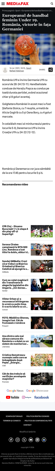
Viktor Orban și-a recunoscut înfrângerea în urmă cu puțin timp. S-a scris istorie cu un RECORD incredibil (15, 303)
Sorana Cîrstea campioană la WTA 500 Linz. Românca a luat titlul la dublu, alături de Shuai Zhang (15, 248)
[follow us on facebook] (41, 397)
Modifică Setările (28, 432)
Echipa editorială (14, 416)
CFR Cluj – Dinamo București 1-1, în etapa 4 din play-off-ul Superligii (15, 230)
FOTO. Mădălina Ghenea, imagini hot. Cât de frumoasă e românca (15, 320)
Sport (17, 10)
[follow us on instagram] (26, 397)
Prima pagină (8, 10)
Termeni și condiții (12, 421)
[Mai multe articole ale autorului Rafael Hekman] (5, 70)
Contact (27, 425)
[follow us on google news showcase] (37, 391)
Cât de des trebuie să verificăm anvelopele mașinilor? (14, 376)
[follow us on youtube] (12, 397)
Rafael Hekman (17, 71)
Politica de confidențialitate (38, 421)
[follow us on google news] (15, 391)
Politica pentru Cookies (37, 416)
